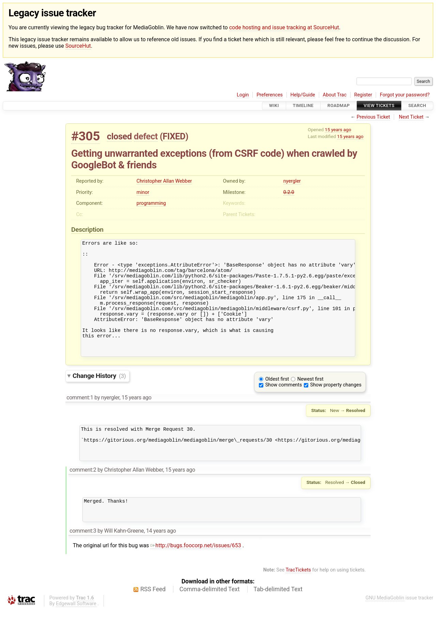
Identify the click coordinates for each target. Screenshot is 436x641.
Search (417, 105)
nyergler (292, 181)
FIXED (173, 136)
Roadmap (338, 105)
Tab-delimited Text (277, 620)
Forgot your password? (405, 95)
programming (151, 203)
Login (243, 95)
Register (363, 95)
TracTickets (298, 602)
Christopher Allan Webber (164, 181)
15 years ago (338, 129)
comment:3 (82, 562)
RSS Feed (153, 620)
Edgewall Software (76, 635)
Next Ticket (411, 117)
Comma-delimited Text (210, 620)
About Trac (335, 95)
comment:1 (79, 419)
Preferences (269, 95)
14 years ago (161, 562)
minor (143, 192)
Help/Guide (303, 95)
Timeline (303, 105)
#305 (85, 136)
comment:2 (82, 497)
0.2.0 (288, 192)
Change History (99, 397)
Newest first (310, 400)
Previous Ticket (373, 117)
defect (146, 136)
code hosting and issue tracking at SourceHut (284, 27)
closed (119, 136)
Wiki (274, 105)
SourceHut (78, 46)
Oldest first (277, 400)
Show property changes (335, 406)
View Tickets (379, 105)
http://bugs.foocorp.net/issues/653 (195, 577)
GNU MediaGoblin (384, 629)
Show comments (283, 406)
